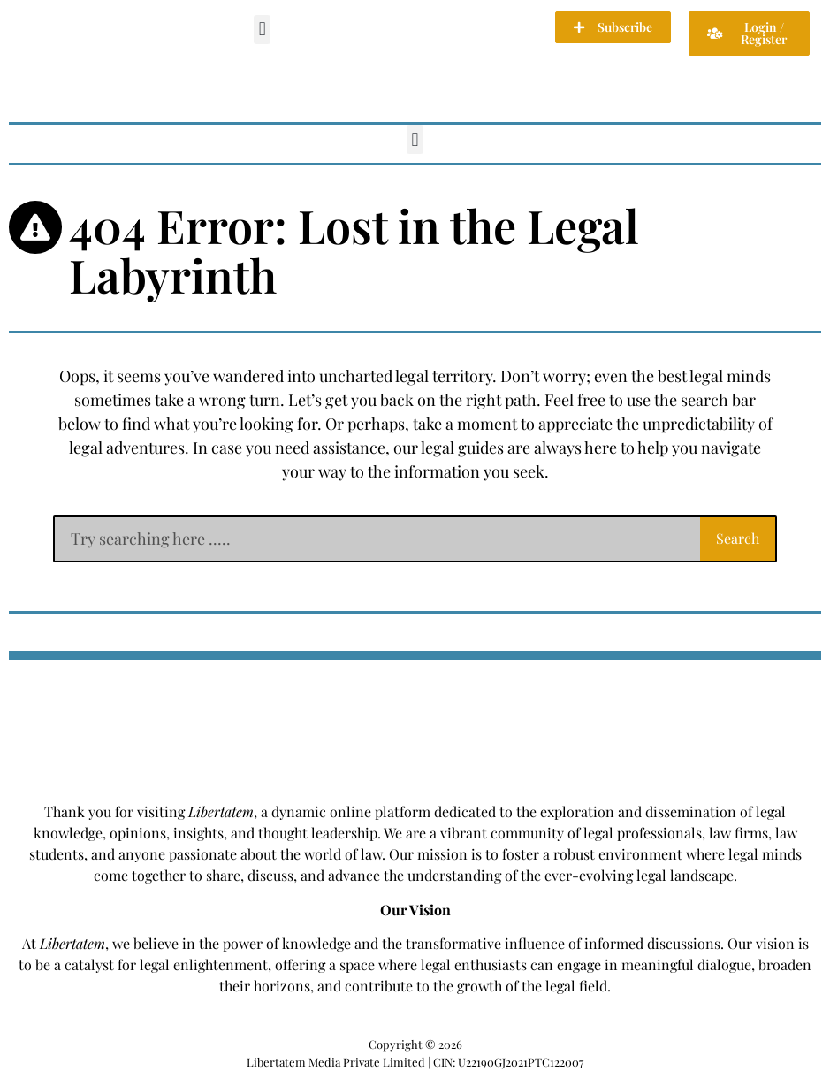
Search (737, 538)
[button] (262, 29)
